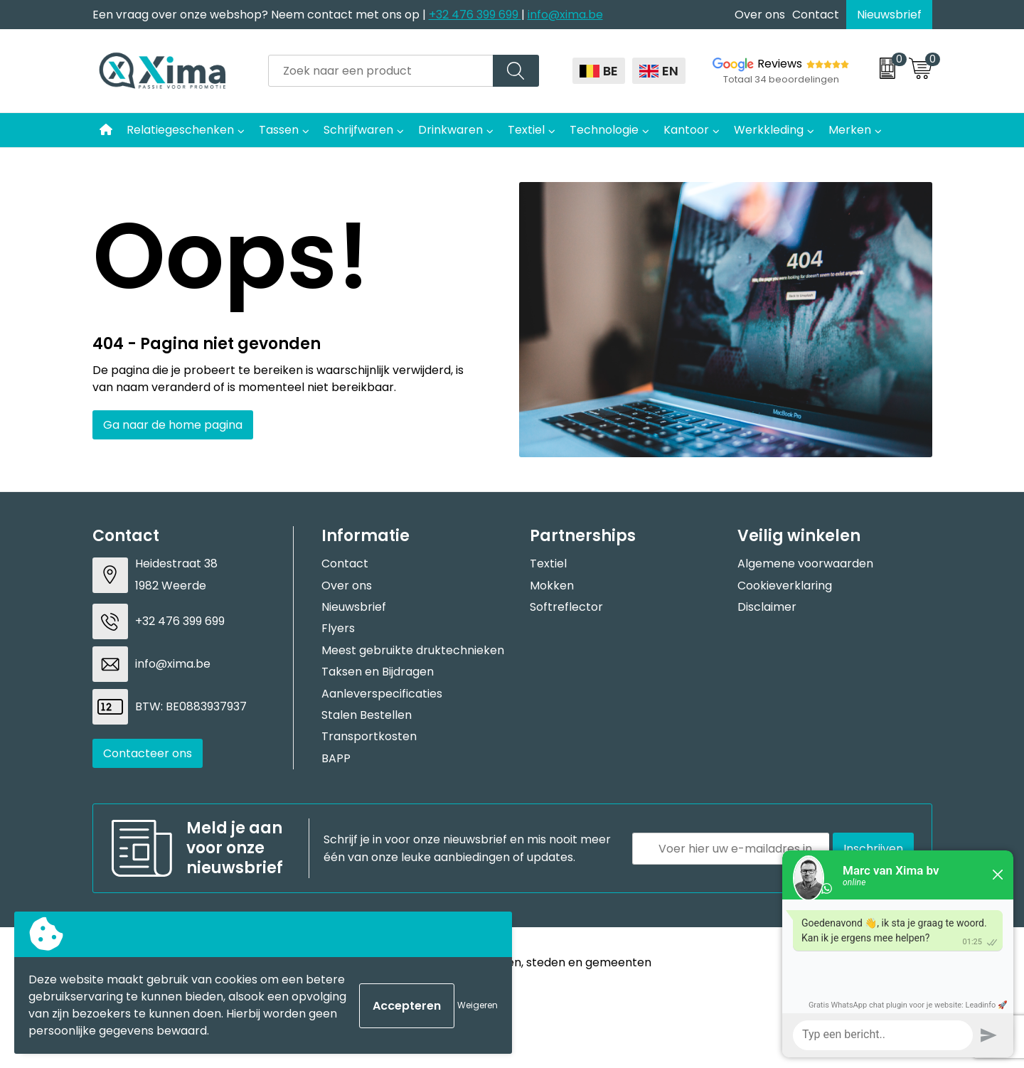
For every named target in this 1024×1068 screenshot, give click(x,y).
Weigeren (477, 1005)
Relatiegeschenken (180, 130)
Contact (815, 14)
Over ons (760, 14)
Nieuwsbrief (889, 14)
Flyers (338, 628)
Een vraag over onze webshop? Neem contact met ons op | (260, 14)
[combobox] (381, 71)
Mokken (552, 585)
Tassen (279, 130)
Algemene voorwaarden (805, 563)
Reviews (779, 63)
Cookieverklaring (784, 585)
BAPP (336, 758)
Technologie (604, 130)
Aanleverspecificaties (381, 693)
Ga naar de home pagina (172, 425)
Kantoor (686, 130)
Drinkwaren (450, 130)
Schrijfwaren (358, 130)
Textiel (526, 130)
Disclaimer (766, 607)
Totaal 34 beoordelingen (781, 79)
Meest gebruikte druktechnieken (412, 650)
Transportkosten (369, 736)
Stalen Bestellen (366, 715)
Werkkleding (769, 130)
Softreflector (566, 607)
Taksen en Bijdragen (377, 671)
